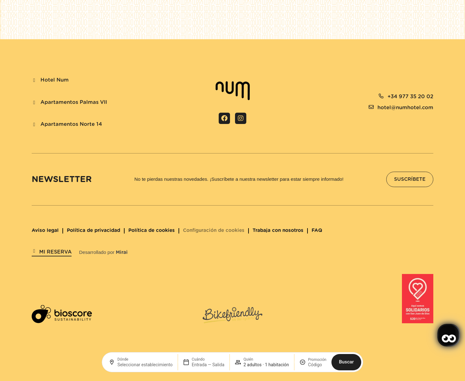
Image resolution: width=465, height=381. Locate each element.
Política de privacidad (93, 230)
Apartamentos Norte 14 (71, 124)
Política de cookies (151, 230)
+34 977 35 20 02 (410, 96)
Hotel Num (54, 80)
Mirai (122, 252)
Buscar (346, 362)
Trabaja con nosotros (278, 230)
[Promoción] (317, 364)
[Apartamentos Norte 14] (34, 124)
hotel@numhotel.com (405, 107)
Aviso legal (45, 230)
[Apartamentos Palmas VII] (34, 102)
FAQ (317, 230)
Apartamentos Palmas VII (73, 102)
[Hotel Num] (34, 80)
